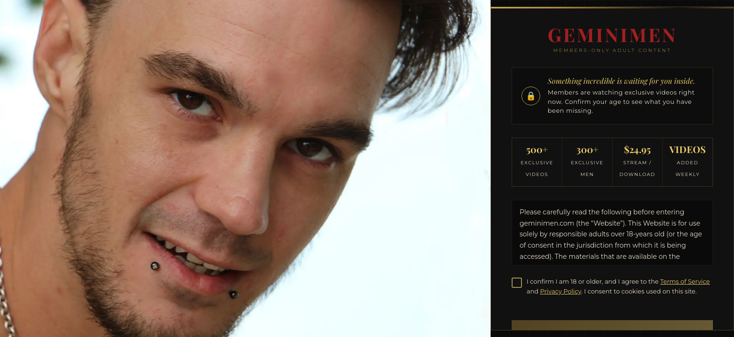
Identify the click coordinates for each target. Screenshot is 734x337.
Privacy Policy (560, 291)
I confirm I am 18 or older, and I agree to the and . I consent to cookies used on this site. (618, 286)
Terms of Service (685, 281)
